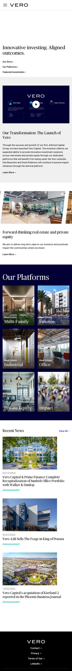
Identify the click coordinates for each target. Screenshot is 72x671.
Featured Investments (14, 72)
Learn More (9, 172)
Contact (36, 648)
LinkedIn (36, 663)
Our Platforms (10, 67)
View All (64, 431)
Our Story (8, 61)
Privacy (36, 653)
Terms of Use (36, 658)
